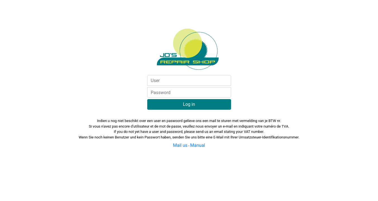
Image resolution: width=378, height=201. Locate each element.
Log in (189, 104)
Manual (197, 145)
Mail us (180, 145)
